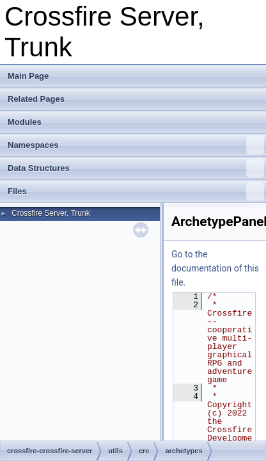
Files (136, 191)
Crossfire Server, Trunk (51, 213)
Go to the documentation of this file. (215, 268)
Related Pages (36, 99)
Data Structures (136, 168)
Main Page (28, 76)
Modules (25, 122)
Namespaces (136, 145)
